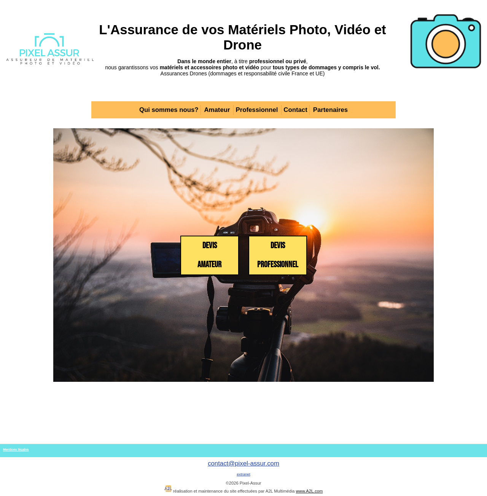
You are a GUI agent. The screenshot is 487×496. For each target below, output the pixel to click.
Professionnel (257, 109)
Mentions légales (16, 449)
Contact (295, 109)
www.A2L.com (309, 491)
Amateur (217, 109)
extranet (243, 474)
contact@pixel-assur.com (243, 463)
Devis (209, 255)
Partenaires (330, 109)
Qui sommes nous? (169, 109)
